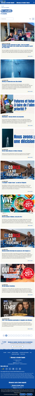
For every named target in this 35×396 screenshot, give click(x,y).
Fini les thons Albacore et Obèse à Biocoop (12, 151)
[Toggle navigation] (33, 3)
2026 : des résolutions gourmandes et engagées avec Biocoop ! (17, 320)
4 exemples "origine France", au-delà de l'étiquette (14, 182)
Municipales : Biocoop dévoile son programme (13, 117)
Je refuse (22, 394)
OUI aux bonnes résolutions (8, 286)
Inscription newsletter (17, 346)
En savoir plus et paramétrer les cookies (11, 394)
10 (28, 335)
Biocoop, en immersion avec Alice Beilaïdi (12, 81)
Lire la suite (30, 56)
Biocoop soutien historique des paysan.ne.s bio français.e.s (16, 251)
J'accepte (29, 394)
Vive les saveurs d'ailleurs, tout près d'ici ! (12, 216)
